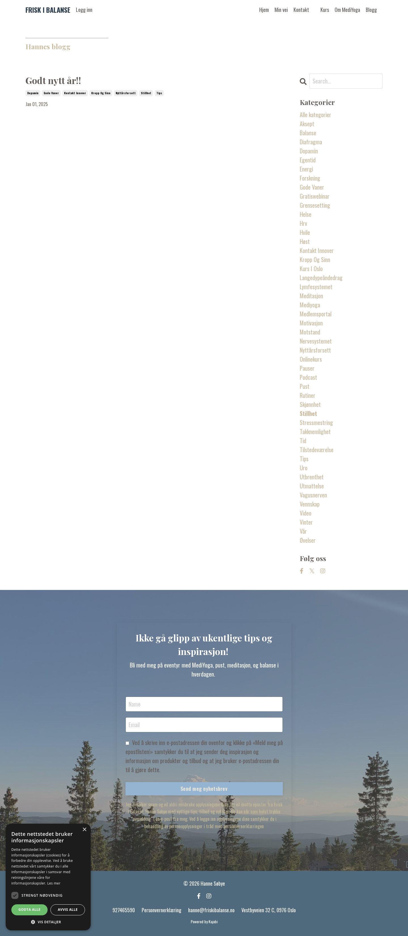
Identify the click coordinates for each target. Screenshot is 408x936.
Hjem (264, 9)
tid (303, 440)
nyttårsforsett (126, 93)
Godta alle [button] (29, 909)
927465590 (123, 910)
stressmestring (316, 422)
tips (159, 93)
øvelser (308, 540)
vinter (306, 522)
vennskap (310, 504)
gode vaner (51, 93)
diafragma (311, 142)
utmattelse (312, 486)
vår (303, 531)
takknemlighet (315, 431)
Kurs (324, 9)
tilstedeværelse (316, 449)
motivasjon (311, 323)
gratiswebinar (315, 196)
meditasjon (311, 295)
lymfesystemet (316, 286)
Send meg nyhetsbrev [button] (204, 788)
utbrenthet (312, 477)
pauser (307, 368)
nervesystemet (316, 341)
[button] (48, 922)
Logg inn (84, 9)
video (305, 513)
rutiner (307, 395)
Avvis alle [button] (68, 909)
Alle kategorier (315, 114)
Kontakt (301, 9)
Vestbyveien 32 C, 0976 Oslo (268, 910)
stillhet (146, 93)
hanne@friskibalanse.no (211, 910)
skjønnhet (310, 404)
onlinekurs (311, 359)
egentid (308, 160)
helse (305, 214)
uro (303, 467)
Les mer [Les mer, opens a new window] (54, 883)
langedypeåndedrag (321, 277)
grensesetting (315, 205)
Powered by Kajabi (204, 921)
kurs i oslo (311, 268)
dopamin (33, 93)
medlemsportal (316, 314)
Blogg (371, 9)
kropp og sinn (100, 93)
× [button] (84, 830)
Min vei (281, 9)
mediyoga (310, 304)
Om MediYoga (347, 9)
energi (306, 169)
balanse (308, 132)
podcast (308, 377)
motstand (310, 332)
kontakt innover (75, 93)
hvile (305, 232)
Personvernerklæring (161, 910)
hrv (303, 223)
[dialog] (48, 877)
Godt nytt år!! (53, 80)
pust (304, 386)
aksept (307, 123)
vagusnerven (313, 495)
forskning (310, 178)
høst (305, 241)
